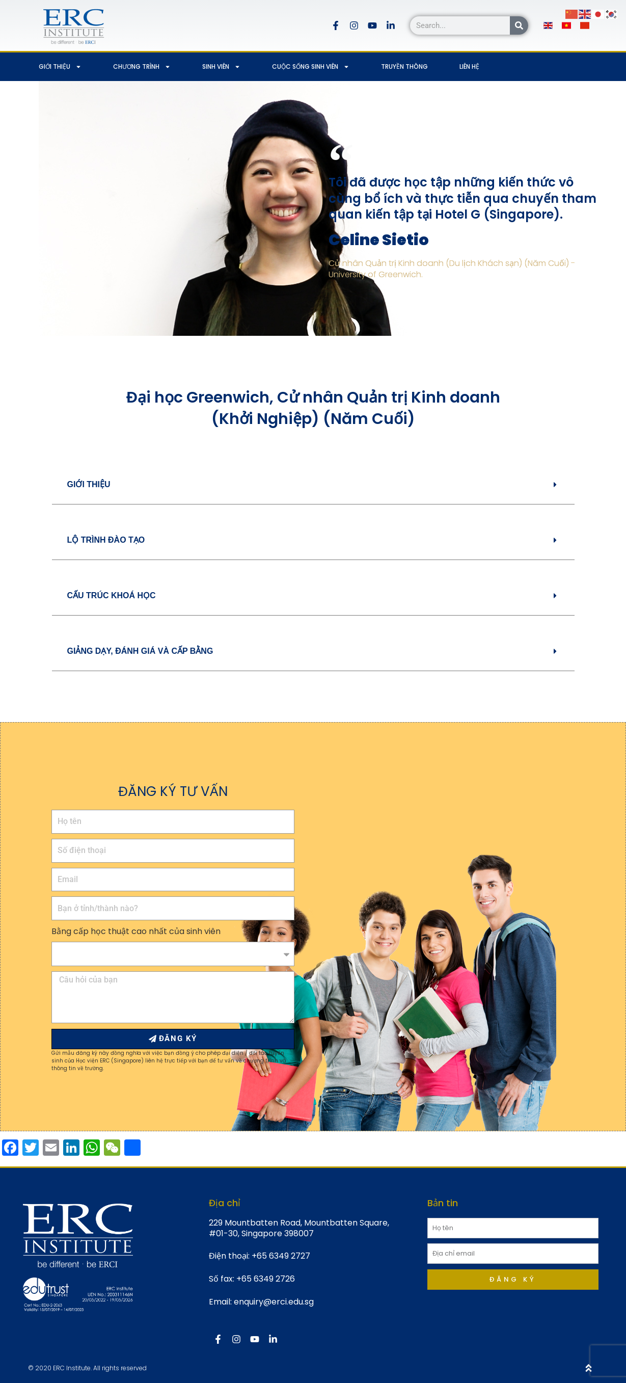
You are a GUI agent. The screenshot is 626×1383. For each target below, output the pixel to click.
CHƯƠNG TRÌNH (142, 67)
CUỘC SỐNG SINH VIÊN (310, 67)
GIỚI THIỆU (60, 67)
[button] (313, 484)
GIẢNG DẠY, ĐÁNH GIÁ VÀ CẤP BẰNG (140, 651)
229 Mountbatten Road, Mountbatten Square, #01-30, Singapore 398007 (299, 1228)
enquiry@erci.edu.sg (274, 1302)
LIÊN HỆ (469, 66)
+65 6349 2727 (281, 1256)
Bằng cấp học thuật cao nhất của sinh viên (136, 931)
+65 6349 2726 (265, 1279)
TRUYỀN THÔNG (404, 66)
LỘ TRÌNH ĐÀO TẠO (106, 540)
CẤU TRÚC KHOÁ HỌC (111, 595)
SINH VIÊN (221, 67)
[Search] (519, 25)
